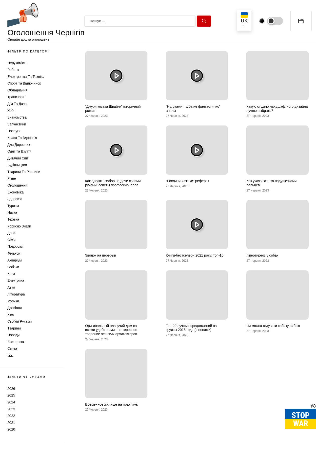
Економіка (15, 192)
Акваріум (14, 260)
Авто (11, 287)
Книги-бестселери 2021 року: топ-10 (195, 255)
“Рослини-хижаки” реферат (187, 181)
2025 (11, 395)
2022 (11, 416)
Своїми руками (19, 321)
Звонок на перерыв (100, 255)
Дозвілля (14, 308)
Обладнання (17, 90)
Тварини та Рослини (23, 172)
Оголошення (17, 185)
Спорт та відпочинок (24, 83)
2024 (11, 402)
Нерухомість (17, 63)
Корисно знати (19, 226)
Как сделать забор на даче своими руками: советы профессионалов (113, 183)
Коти (11, 274)
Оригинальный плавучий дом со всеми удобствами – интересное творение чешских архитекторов (111, 330)
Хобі (10, 111)
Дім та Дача (17, 104)
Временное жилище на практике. (111, 404)
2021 (11, 423)
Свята (12, 348)
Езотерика (15, 342)
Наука (12, 212)
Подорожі (14, 246)
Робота (13, 70)
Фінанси (13, 253)
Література (16, 294)
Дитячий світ (17, 158)
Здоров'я (14, 199)
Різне (11, 178)
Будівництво (17, 165)
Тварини (14, 328)
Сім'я (11, 240)
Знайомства (17, 117)
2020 (11, 429)
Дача (11, 233)
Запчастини (16, 124)
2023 (11, 409)
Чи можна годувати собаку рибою (273, 326)
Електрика (15, 280)
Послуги (13, 131)
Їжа (10, 355)
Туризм (13, 206)
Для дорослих (18, 145)
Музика (13, 301)
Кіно (10, 314)
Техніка (13, 219)
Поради (13, 335)
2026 (11, 389)
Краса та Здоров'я (22, 138)
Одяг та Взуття (19, 151)
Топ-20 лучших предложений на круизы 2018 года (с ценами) (191, 328)
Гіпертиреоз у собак (262, 255)
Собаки (13, 267)
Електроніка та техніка (25, 77)
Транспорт (15, 97)
